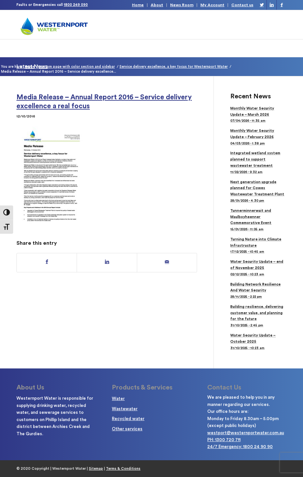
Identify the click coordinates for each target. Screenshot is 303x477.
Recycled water (128, 418)
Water (118, 398)
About (157, 5)
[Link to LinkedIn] (271, 5)
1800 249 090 (76, 5)
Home (138, 5)
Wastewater (125, 409)
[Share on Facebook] (47, 261)
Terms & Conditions (123, 468)
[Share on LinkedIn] (107, 261)
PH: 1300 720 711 (223, 440)
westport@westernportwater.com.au (245, 433)
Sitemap (96, 468)
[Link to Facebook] (282, 5)
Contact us (242, 5)
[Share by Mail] (167, 261)
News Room (181, 5)
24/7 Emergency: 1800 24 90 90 (240, 446)
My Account (212, 5)
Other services (127, 429)
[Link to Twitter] (261, 5)
